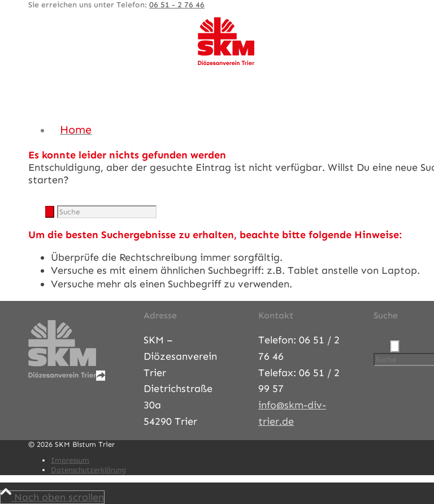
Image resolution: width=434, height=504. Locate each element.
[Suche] (107, 211)
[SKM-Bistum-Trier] (226, 63)
